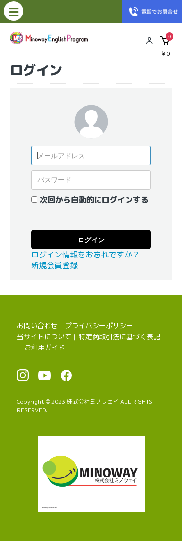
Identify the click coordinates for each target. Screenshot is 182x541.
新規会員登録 (54, 265)
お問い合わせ (37, 325)
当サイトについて (44, 336)
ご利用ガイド (44, 347)
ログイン (91, 240)
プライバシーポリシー (99, 325)
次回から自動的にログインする (94, 199)
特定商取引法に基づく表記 (119, 336)
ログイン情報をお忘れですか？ (85, 254)
